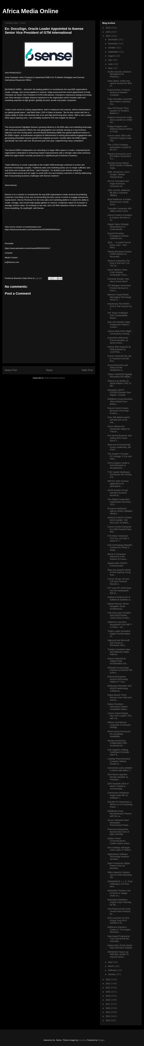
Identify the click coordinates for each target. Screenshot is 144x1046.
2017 (108, 1004)
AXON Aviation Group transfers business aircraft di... (118, 492)
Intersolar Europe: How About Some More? (118, 280)
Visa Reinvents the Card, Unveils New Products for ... (119, 911)
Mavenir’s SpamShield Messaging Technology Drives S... (119, 297)
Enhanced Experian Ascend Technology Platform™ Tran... (118, 679)
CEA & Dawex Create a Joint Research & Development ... (118, 465)
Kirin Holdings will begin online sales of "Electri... (120, 848)
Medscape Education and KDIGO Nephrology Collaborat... (119, 688)
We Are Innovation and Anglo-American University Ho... (118, 183)
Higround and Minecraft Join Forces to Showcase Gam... (118, 643)
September (113, 52)
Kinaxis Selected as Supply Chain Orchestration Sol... (118, 661)
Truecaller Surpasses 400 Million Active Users (119, 209)
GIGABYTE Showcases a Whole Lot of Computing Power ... (120, 804)
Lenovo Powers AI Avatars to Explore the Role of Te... (120, 217)
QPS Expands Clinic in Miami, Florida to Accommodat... (118, 786)
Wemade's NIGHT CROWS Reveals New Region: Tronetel (119, 392)
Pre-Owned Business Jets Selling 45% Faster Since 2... (120, 438)
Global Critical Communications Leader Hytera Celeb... (119, 841)
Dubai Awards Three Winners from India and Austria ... (120, 697)
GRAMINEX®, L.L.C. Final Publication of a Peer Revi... (120, 884)
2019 (108, 996)
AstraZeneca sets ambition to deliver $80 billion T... (120, 769)
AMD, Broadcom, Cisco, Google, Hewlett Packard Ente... (119, 174)
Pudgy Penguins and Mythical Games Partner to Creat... (120, 129)
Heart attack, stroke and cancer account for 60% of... (120, 83)
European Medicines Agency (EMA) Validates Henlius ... (120, 511)
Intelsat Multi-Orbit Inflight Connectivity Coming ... (119, 332)
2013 (108, 1020)
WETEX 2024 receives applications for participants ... (118, 483)
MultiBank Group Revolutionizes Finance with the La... (120, 813)
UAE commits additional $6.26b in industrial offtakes (119, 192)
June (110, 64)
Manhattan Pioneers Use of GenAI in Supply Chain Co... (119, 893)
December (113, 39)
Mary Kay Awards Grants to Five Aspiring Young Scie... (119, 572)
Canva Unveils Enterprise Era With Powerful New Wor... (119, 529)
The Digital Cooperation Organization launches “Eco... (119, 502)
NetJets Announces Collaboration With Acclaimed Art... (117, 743)
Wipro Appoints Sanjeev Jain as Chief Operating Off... (120, 875)
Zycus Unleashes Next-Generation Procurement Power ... (119, 822)
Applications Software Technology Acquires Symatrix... (118, 856)
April (110, 962)
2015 (108, 1012)
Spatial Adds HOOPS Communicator (117, 564)
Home (49, 370)
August (111, 56)
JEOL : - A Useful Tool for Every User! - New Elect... (119, 245)
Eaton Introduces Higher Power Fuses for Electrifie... (119, 866)
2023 (108, 979)
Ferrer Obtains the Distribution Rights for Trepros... (119, 429)
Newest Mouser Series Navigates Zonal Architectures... (118, 606)
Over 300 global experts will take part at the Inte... (119, 420)
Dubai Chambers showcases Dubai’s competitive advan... (118, 706)
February (112, 970)
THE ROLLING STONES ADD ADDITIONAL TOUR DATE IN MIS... (119, 615)
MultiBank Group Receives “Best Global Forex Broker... (120, 401)
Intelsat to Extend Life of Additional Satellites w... (120, 598)
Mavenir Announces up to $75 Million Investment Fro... (119, 156)
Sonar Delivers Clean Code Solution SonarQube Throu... (118, 272)
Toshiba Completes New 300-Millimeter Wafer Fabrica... (119, 652)
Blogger (101, 1040)
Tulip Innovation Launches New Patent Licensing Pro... (120, 101)
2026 (108, 28)
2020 (108, 992)
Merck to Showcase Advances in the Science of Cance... (118, 556)
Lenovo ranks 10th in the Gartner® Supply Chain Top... (120, 138)
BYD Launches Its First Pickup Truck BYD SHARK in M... (118, 920)
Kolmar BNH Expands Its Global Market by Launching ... (119, 349)
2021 (108, 987)
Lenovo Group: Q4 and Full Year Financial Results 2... (118, 581)
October (112, 47)
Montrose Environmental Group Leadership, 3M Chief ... (119, 447)
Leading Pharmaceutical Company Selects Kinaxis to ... (119, 761)
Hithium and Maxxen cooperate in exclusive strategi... (119, 725)
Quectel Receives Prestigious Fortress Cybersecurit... (118, 236)
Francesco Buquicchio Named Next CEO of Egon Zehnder (118, 832)
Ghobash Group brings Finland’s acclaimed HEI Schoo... (120, 670)
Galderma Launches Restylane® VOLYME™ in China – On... (120, 624)
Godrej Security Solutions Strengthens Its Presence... (119, 74)
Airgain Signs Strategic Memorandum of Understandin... (118, 226)
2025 (108, 32)
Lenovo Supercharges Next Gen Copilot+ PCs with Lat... (120, 715)
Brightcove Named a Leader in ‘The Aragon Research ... (119, 929)
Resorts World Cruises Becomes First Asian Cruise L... (118, 410)
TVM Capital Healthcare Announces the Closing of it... (119, 474)
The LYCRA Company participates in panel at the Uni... (119, 147)
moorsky (82, 1040)
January (112, 974)
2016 (108, 1008)
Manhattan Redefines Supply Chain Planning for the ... (119, 902)
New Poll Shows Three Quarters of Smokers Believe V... (118, 110)
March (111, 966)
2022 (108, 983)
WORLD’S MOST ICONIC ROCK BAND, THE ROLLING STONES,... (120, 520)
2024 (108, 36)
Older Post (87, 370)
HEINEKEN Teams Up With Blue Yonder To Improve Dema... (118, 954)
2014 (108, 1016)
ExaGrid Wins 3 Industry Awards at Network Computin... (119, 92)
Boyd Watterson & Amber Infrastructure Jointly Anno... (119, 202)
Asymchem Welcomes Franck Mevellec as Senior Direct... (118, 340)
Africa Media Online (30, 11)
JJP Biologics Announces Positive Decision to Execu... (119, 288)
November (113, 43)
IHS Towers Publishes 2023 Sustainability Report (118, 315)
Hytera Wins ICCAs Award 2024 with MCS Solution (120, 946)
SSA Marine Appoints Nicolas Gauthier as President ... (118, 777)
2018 (108, 1000)
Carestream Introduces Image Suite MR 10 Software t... (118, 795)
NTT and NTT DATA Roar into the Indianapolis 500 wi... (119, 590)
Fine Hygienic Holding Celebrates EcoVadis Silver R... (118, 752)
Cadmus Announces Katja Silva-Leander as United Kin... (120, 120)
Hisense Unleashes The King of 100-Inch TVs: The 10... (119, 263)
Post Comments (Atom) (55, 378)
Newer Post (11, 370)
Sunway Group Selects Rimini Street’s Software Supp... (120, 165)
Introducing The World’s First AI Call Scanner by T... (120, 306)
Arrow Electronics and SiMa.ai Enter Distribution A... (118, 367)
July (110, 60)
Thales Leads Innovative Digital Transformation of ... (119, 633)
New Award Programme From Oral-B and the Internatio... (119, 939)
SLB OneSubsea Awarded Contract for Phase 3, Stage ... (120, 547)
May (110, 68)
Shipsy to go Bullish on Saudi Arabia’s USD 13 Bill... (119, 383)
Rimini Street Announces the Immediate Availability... (119, 734)
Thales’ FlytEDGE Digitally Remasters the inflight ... (120, 375)
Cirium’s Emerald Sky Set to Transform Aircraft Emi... (119, 358)
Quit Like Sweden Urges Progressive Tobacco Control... (119, 324)
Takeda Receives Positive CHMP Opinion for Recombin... (120, 254)
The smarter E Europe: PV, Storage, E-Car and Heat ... (120, 456)
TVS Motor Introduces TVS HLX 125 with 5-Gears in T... (118, 538)
